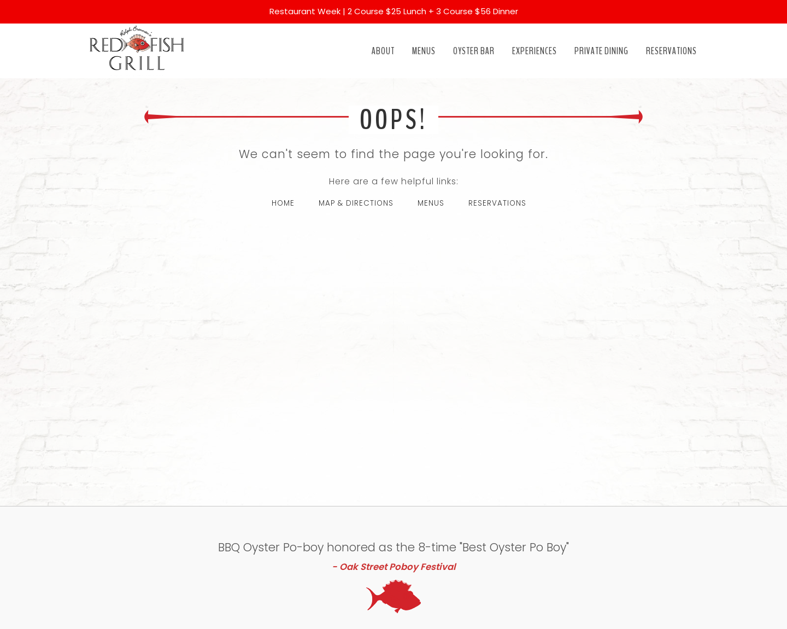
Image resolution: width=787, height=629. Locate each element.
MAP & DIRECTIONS (356, 203)
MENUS (431, 203)
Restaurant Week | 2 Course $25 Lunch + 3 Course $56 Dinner (393, 11)
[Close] (772, 6)
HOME (283, 203)
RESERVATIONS (497, 203)
